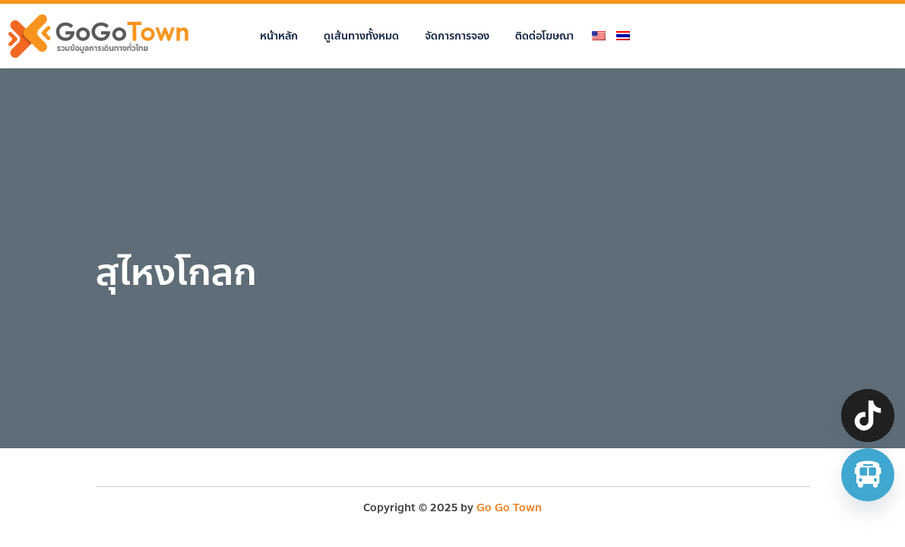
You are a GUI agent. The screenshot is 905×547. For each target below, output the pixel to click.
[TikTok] (867, 415)
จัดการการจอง (457, 36)
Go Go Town (509, 508)
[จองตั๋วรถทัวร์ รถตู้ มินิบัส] (867, 474)
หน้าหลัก (279, 36)
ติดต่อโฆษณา (544, 36)
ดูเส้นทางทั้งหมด (361, 36)
